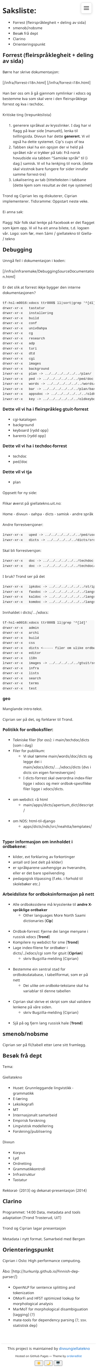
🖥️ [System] (58, 1363)
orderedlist (74, 1356)
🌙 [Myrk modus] (48, 1363)
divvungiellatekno (74, 1348)
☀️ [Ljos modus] (39, 1363)
